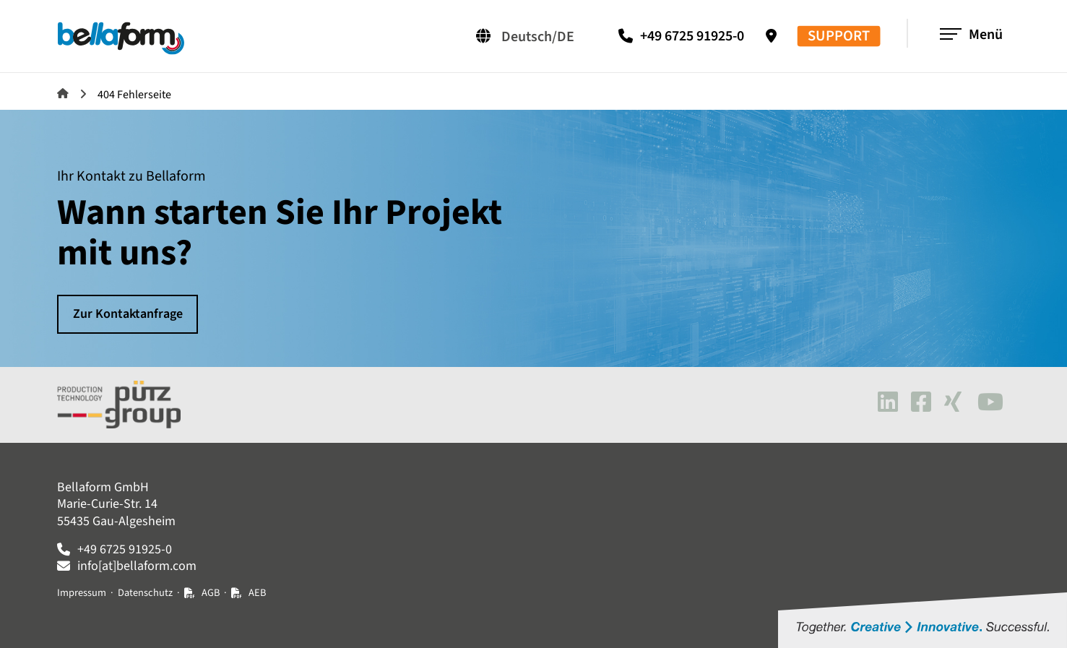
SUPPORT (839, 36)
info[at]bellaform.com (136, 566)
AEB (257, 592)
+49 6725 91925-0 (692, 36)
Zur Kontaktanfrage (128, 314)
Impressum (81, 592)
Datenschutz (145, 592)
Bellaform (63, 93)
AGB (211, 592)
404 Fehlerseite (134, 95)
